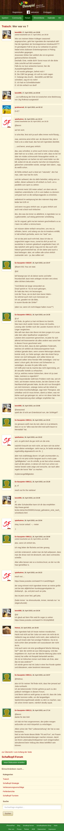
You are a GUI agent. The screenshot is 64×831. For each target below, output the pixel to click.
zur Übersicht (7, 752)
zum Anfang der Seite (23, 752)
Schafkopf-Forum (12, 756)
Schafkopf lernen (28, 825)
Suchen (8, 813)
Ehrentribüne (39, 18)
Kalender (51, 18)
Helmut (17, 628)
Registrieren (17, 12)
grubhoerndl (19, 107)
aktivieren (33, 12)
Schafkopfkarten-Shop (44, 825)
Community (17, 18)
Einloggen (47, 12)
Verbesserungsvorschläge (13, 787)
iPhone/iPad (10, 825)
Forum (27, 18)
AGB (33, 829)
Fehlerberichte (9, 791)
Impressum (52, 829)
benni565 (18, 32)
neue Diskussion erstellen (14, 762)
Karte (55, 825)
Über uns (11, 829)
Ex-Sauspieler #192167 (23, 263)
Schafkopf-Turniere (11, 796)
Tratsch (6, 26)
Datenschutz (42, 829)
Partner (26, 829)
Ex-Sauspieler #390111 (23, 315)
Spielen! (5, 18)
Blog (18, 825)
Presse (19, 829)
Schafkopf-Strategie (11, 783)
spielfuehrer (19, 119)
